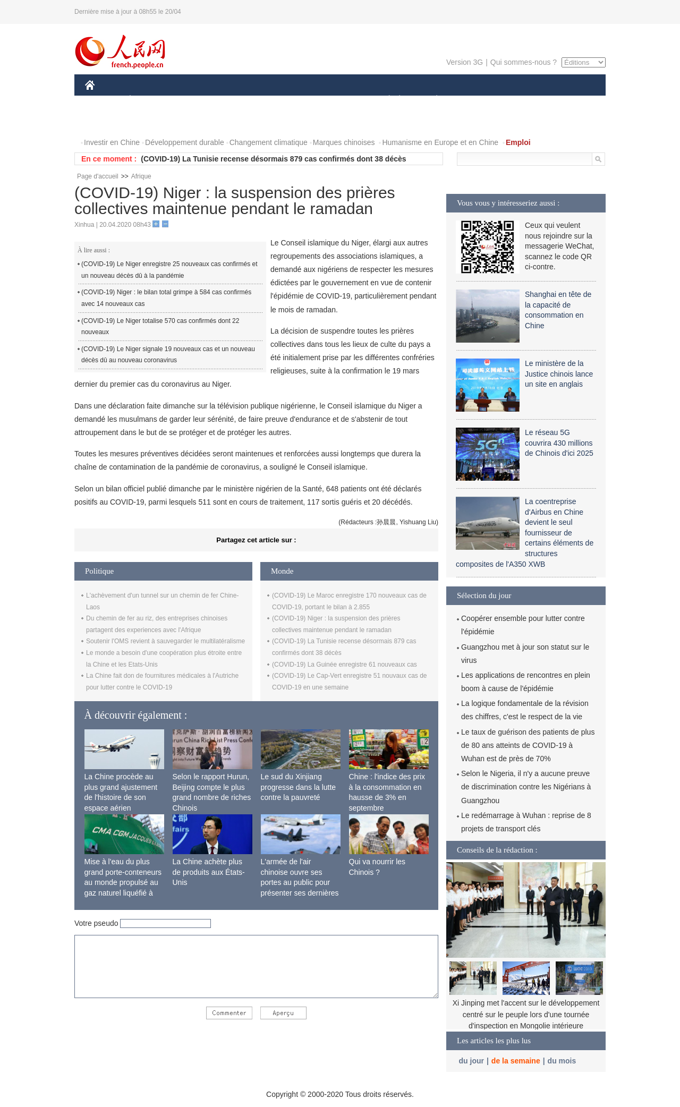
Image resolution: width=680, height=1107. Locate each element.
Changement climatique (269, 142)
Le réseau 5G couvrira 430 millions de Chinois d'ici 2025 (559, 442)
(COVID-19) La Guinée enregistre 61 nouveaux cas (344, 664)
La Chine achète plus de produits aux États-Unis (209, 872)
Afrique (141, 176)
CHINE (103, 100)
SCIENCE (289, 100)
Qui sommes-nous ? (523, 62)
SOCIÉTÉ (384, 100)
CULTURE (337, 100)
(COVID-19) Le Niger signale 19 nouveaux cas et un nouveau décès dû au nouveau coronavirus (168, 354)
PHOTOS (106, 121)
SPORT (474, 100)
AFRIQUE (242, 100)
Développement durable (184, 142)
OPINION (568, 100)
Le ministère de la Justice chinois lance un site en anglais (559, 373)
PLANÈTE (431, 100)
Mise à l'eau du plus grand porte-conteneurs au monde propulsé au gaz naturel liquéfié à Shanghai (123, 882)
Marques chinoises (344, 142)
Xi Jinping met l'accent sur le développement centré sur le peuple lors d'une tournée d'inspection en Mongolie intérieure (526, 1014)
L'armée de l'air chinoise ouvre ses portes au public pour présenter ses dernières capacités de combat (300, 882)
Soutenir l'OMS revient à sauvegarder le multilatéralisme (165, 641)
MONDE (198, 100)
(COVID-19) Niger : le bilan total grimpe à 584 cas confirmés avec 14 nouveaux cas (166, 298)
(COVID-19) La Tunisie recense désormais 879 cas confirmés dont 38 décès (273, 159)
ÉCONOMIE (149, 100)
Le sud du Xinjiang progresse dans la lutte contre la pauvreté (298, 787)
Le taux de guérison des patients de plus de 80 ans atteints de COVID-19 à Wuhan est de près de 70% (527, 745)
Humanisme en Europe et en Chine (440, 142)
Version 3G (464, 62)
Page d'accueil (97, 176)
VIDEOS (149, 121)
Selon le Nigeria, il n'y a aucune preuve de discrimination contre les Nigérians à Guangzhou (526, 786)
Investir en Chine (112, 142)
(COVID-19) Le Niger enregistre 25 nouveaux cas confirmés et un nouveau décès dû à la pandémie (169, 269)
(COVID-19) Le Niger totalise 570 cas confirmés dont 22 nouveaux (160, 326)
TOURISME (519, 100)
